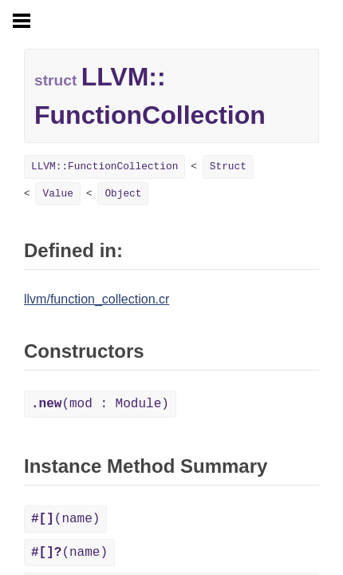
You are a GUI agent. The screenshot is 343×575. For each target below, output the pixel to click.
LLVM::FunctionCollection (104, 166)
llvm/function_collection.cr (96, 299)
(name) (65, 519)
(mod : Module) (100, 404)
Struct (228, 166)
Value (57, 194)
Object (122, 194)
